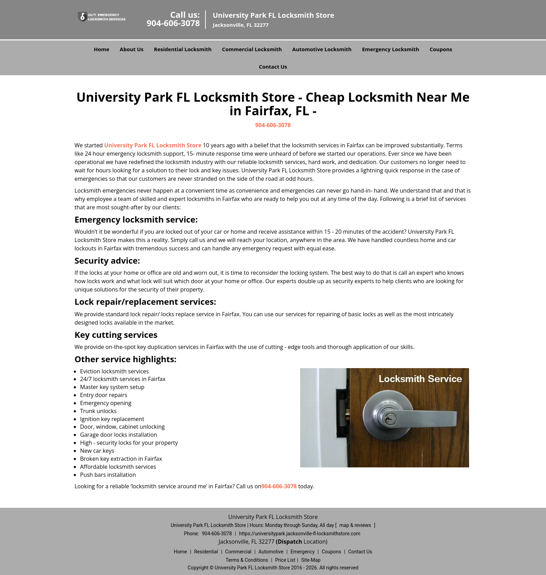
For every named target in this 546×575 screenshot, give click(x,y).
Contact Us (273, 66)
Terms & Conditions (247, 560)
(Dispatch (290, 541)
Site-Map (310, 560)
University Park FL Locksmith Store (152, 145)
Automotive (270, 551)
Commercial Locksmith (252, 49)
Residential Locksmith (183, 49)
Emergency (302, 551)
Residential (206, 551)
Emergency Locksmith (390, 49)
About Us (131, 49)
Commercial (238, 551)
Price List (285, 560)
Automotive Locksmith (321, 49)
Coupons (441, 49)
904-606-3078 (173, 23)
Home (101, 49)
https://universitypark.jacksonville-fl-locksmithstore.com (299, 533)
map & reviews (356, 525)
